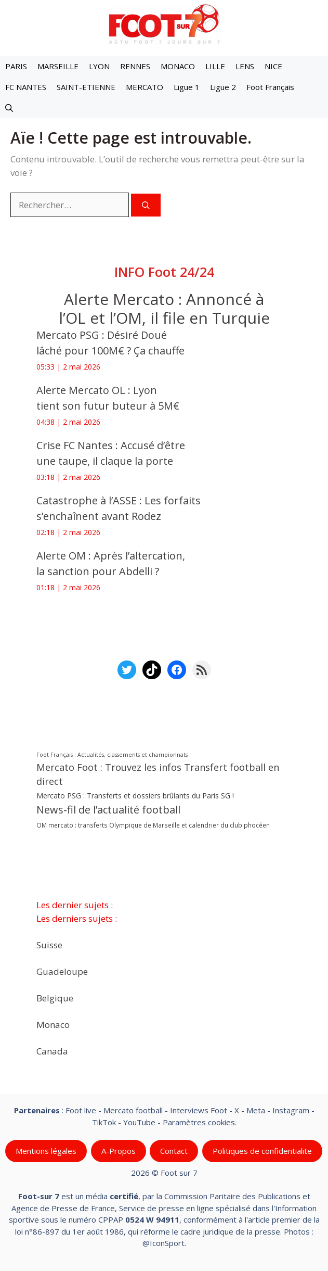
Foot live (80, 1110)
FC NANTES (25, 87)
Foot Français (270, 87)
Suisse (49, 945)
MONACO (178, 66)
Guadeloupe (62, 971)
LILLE (215, 66)
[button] (9, 107)
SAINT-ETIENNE (86, 87)
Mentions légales (46, 1151)
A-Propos (118, 1151)
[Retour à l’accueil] (164, 24)
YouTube (139, 1122)
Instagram (290, 1110)
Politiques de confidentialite (262, 1151)
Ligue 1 (187, 87)
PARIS (16, 66)
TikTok (104, 1122)
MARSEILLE (57, 66)
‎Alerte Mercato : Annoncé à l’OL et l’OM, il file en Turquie (164, 308)
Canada (52, 1051)
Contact (174, 1151)
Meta (255, 1110)
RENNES (135, 66)
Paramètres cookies (199, 1122)
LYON (99, 66)
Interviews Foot (198, 1110)
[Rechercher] (146, 205)
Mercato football (133, 1110)
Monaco (53, 1025)
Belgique (54, 998)
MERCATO (144, 87)
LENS (244, 66)
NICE (273, 66)
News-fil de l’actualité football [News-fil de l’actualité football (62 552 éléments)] (108, 810)
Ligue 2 (223, 87)
